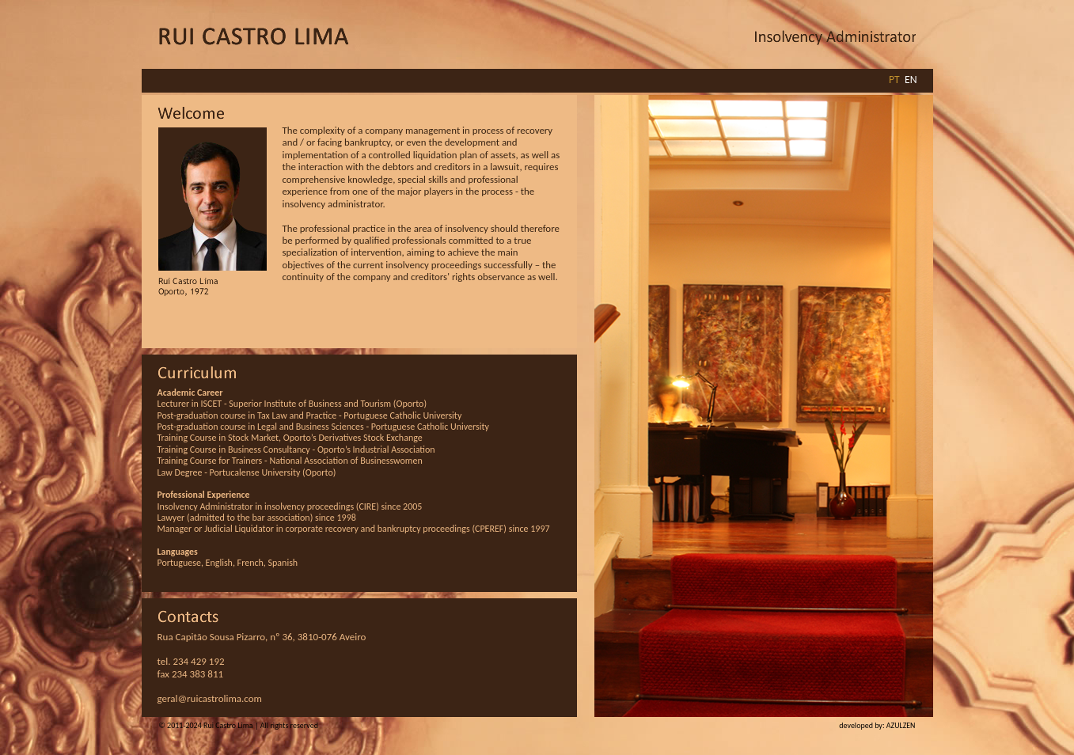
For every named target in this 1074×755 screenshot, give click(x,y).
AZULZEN (901, 725)
